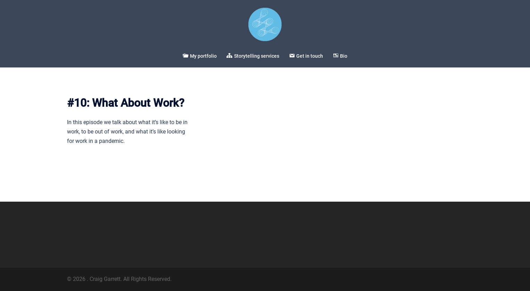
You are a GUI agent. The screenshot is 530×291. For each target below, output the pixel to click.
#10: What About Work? (125, 103)
